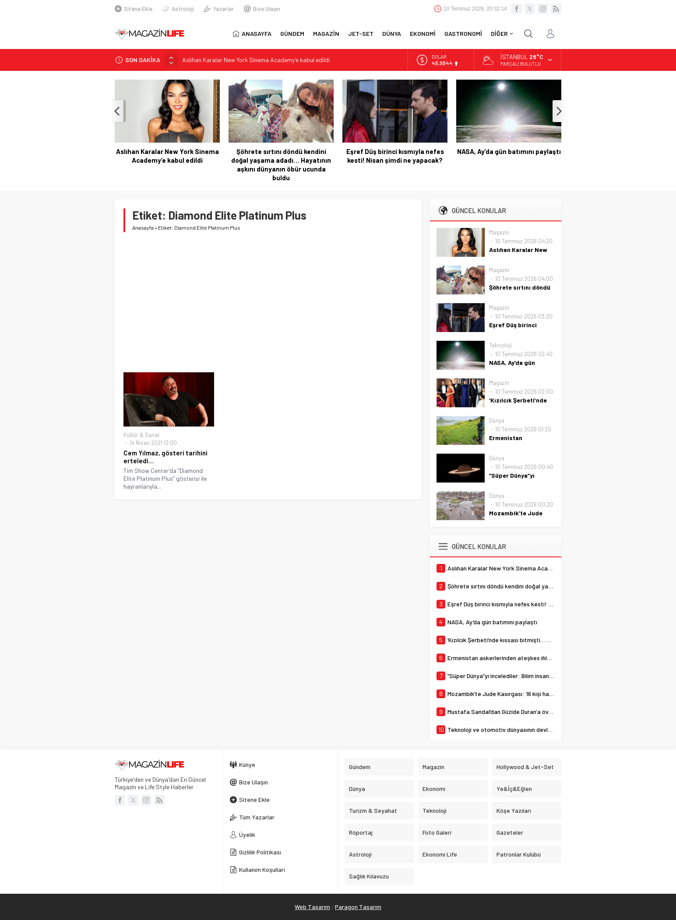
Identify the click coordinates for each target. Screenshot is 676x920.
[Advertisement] (267, 302)
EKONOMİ (423, 33)
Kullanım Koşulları (257, 869)
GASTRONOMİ (463, 33)
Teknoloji (500, 345)
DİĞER (502, 33)
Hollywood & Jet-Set (525, 766)
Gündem (359, 766)
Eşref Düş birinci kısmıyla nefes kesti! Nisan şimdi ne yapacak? (395, 155)
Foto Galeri (436, 832)
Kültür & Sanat (141, 434)
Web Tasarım (312, 906)
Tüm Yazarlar (252, 817)
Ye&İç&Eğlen (514, 788)
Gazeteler (509, 832)
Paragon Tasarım (358, 906)
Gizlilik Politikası (255, 852)
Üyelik (242, 834)
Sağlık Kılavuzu (369, 876)
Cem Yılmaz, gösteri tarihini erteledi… (165, 457)
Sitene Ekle (133, 8)
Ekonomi (433, 788)
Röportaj (361, 832)
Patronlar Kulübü (518, 854)
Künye (242, 764)
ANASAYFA (251, 33)
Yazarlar (219, 8)
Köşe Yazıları (513, 810)
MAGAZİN (326, 33)
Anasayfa (143, 227)
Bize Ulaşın (262, 8)
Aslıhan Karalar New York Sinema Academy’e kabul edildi (256, 59)
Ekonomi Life (439, 854)
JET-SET (360, 33)
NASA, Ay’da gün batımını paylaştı (509, 151)
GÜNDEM (292, 33)
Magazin (499, 232)
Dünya (496, 420)
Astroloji (178, 8)
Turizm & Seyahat (373, 810)
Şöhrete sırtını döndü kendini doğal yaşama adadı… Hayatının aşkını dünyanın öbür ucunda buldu (281, 164)
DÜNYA (391, 33)
